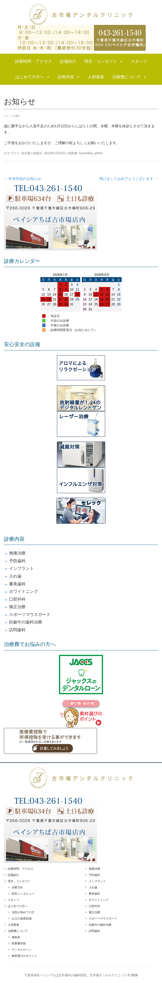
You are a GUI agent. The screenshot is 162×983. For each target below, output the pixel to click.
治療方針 (17, 887)
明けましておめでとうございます (128, 179)
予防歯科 (17, 561)
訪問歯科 (17, 630)
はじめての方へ (32, 77)
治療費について (129, 77)
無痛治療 (17, 553)
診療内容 (69, 77)
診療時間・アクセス (33, 61)
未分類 (26, 153)
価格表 (16, 937)
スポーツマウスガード (29, 614)
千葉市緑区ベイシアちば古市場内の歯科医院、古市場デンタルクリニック (75, 975)
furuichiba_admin (90, 153)
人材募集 (96, 77)
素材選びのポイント (24, 955)
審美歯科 (17, 584)
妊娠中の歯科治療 (25, 622)
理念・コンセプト (103, 61)
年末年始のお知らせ (22, 179)
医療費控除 (19, 943)
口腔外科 (17, 599)
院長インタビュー (23, 893)
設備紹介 (68, 61)
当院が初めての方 (23, 912)
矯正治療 (17, 607)
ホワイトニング (23, 591)
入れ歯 (15, 576)
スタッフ (139, 61)
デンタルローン (22, 949)
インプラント (21, 568)
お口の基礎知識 (22, 918)
